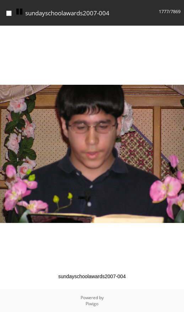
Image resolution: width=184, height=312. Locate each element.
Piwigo (92, 304)
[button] (177, 32)
